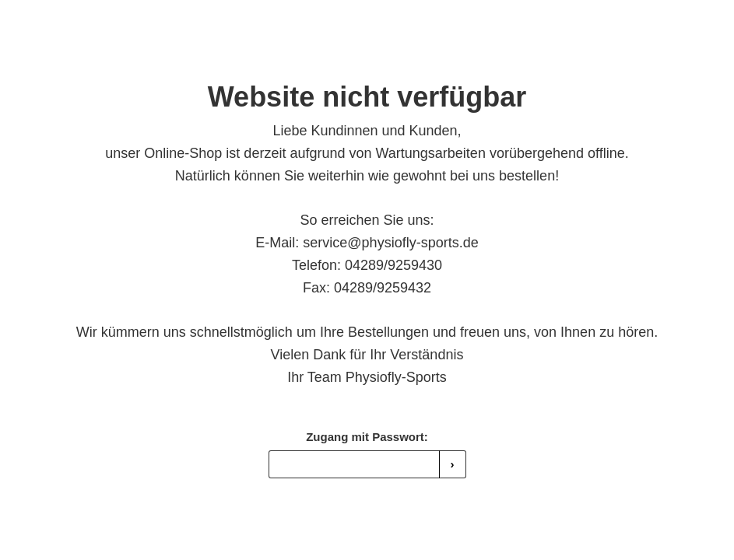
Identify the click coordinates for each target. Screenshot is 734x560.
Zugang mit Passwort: (367, 436)
